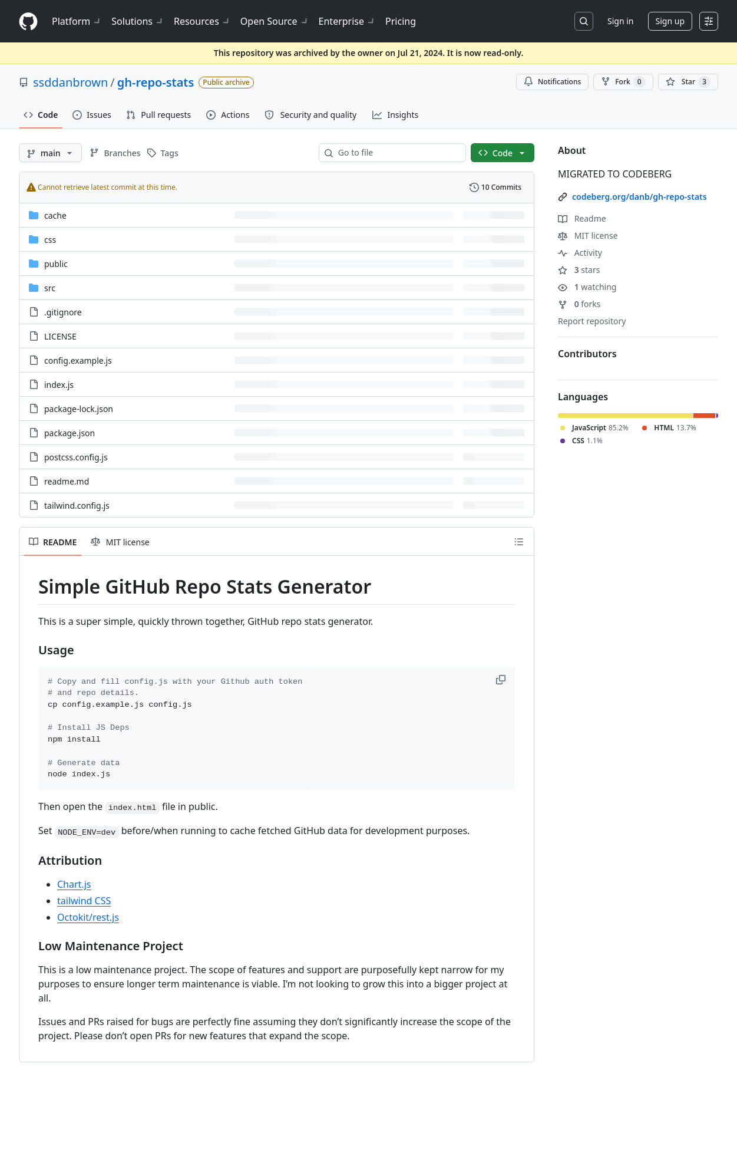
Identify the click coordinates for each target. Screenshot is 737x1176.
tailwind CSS (84, 900)
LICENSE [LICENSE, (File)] (60, 336)
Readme (582, 218)
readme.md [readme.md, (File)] (66, 481)
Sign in (620, 21)
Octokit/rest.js (88, 917)
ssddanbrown (70, 82)
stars (579, 269)
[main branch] (50, 152)
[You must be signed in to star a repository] (688, 82)
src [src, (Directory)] (49, 288)
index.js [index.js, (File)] (59, 384)
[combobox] (397, 153)
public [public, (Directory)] (56, 263)
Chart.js (74, 884)
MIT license (588, 235)
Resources (202, 21)
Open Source (274, 21)
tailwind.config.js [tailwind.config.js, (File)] (77, 505)
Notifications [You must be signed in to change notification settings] (552, 82)
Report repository (592, 321)
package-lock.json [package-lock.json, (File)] (78, 408)
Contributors (587, 353)
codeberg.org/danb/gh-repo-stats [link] (639, 196)
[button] (502, 679)
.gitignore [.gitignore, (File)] (63, 312)
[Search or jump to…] (584, 21)
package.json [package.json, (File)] (69, 433)
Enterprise (347, 21)
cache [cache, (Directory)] (55, 215)
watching (587, 286)
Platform (77, 21)
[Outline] (519, 541)
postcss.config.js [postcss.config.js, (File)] (76, 457)
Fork (623, 82)
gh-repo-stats (155, 82)
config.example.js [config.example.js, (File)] (78, 360)
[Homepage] (28, 21)
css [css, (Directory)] (50, 239)
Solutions (137, 21)
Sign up (670, 21)
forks (579, 303)
